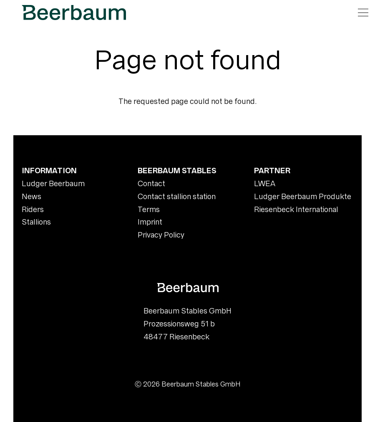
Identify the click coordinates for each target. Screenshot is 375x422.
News (31, 196)
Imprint (150, 222)
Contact (151, 183)
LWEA (264, 183)
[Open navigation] (363, 12)
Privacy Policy (161, 235)
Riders (33, 209)
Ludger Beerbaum (53, 183)
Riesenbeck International (296, 209)
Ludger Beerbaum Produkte (302, 196)
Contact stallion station (177, 196)
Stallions (36, 222)
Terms (149, 209)
